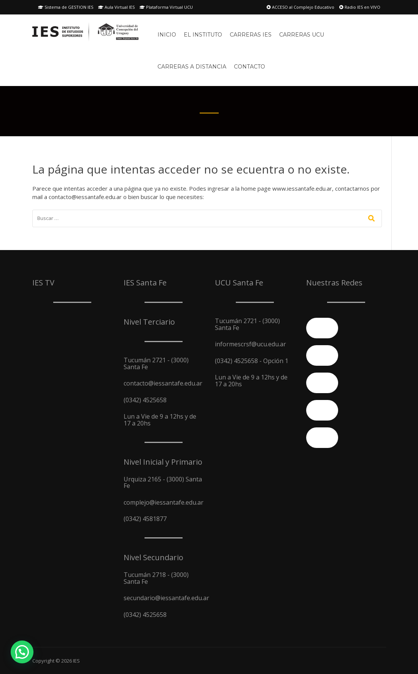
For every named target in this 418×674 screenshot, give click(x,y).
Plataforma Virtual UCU (166, 7)
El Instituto (203, 34)
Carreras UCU (301, 34)
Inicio (166, 34)
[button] (22, 652)
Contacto (249, 66)
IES (76, 660)
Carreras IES (251, 34)
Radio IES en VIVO (359, 7)
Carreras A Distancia (191, 66)
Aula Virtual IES (116, 7)
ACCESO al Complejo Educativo (300, 7)
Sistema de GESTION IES (65, 7)
